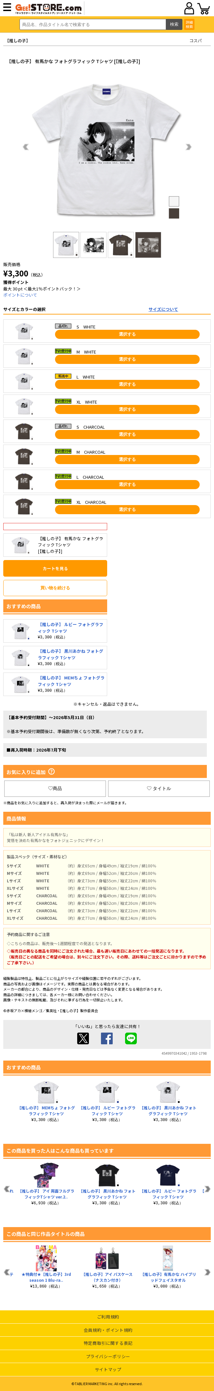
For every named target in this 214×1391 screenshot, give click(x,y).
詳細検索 (189, 24)
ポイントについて (20, 295)
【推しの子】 (17, 40)
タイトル (159, 788)
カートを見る (55, 568)
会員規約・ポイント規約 (108, 1330)
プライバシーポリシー (108, 1356)
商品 (55, 788)
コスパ (195, 40)
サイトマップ (108, 1369)
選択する (127, 334)
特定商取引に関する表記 (108, 1343)
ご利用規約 (108, 1317)
